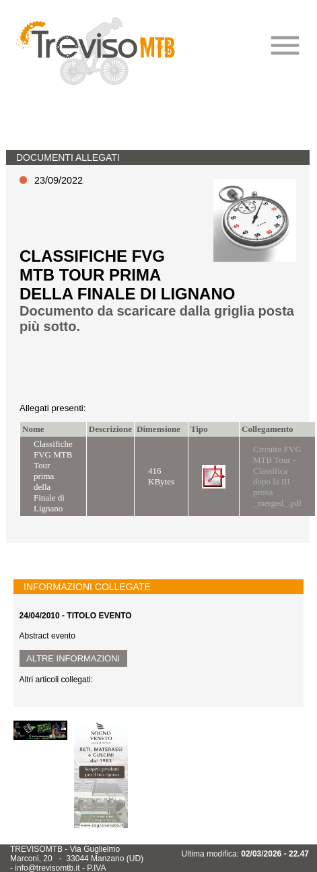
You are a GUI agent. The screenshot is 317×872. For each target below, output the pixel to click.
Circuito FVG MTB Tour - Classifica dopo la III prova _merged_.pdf (277, 476)
